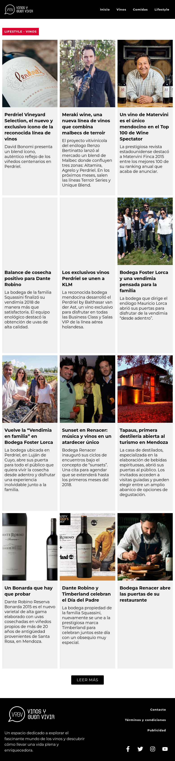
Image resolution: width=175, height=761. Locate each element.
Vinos (121, 9)
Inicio (105, 9)
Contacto (158, 709)
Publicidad (156, 730)
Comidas (140, 9)
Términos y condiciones (145, 720)
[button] (87, 680)
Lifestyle (162, 9)
